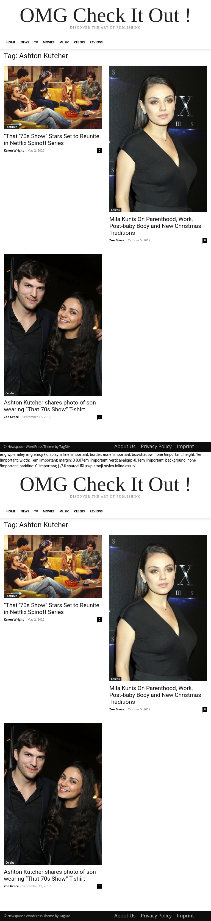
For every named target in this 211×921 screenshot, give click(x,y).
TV (36, 42)
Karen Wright (14, 150)
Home (11, 42)
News (25, 42)
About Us (124, 446)
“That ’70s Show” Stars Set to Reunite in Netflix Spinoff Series (51, 139)
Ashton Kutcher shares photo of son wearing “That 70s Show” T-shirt (50, 406)
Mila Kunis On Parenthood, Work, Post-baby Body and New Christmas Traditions (155, 226)
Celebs (79, 42)
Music (64, 42)
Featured (11, 127)
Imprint (185, 446)
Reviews (96, 42)
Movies (48, 42)
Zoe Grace (116, 240)
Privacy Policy (156, 446)
